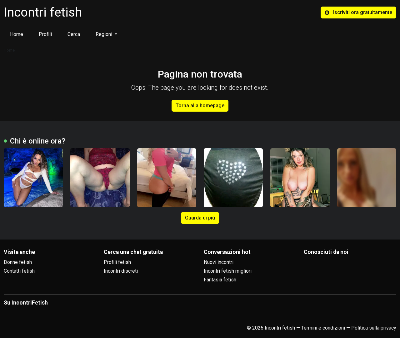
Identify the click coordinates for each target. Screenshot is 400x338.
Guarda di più (200, 218)
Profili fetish (117, 262)
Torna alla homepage (200, 105)
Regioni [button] (104, 34)
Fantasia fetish (220, 280)
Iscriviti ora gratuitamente (358, 12)
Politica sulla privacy (373, 328)
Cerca (74, 34)
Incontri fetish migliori (228, 271)
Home (16, 34)
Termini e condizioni (323, 328)
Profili (45, 34)
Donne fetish (18, 262)
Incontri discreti (121, 271)
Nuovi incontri (218, 262)
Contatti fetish (19, 271)
